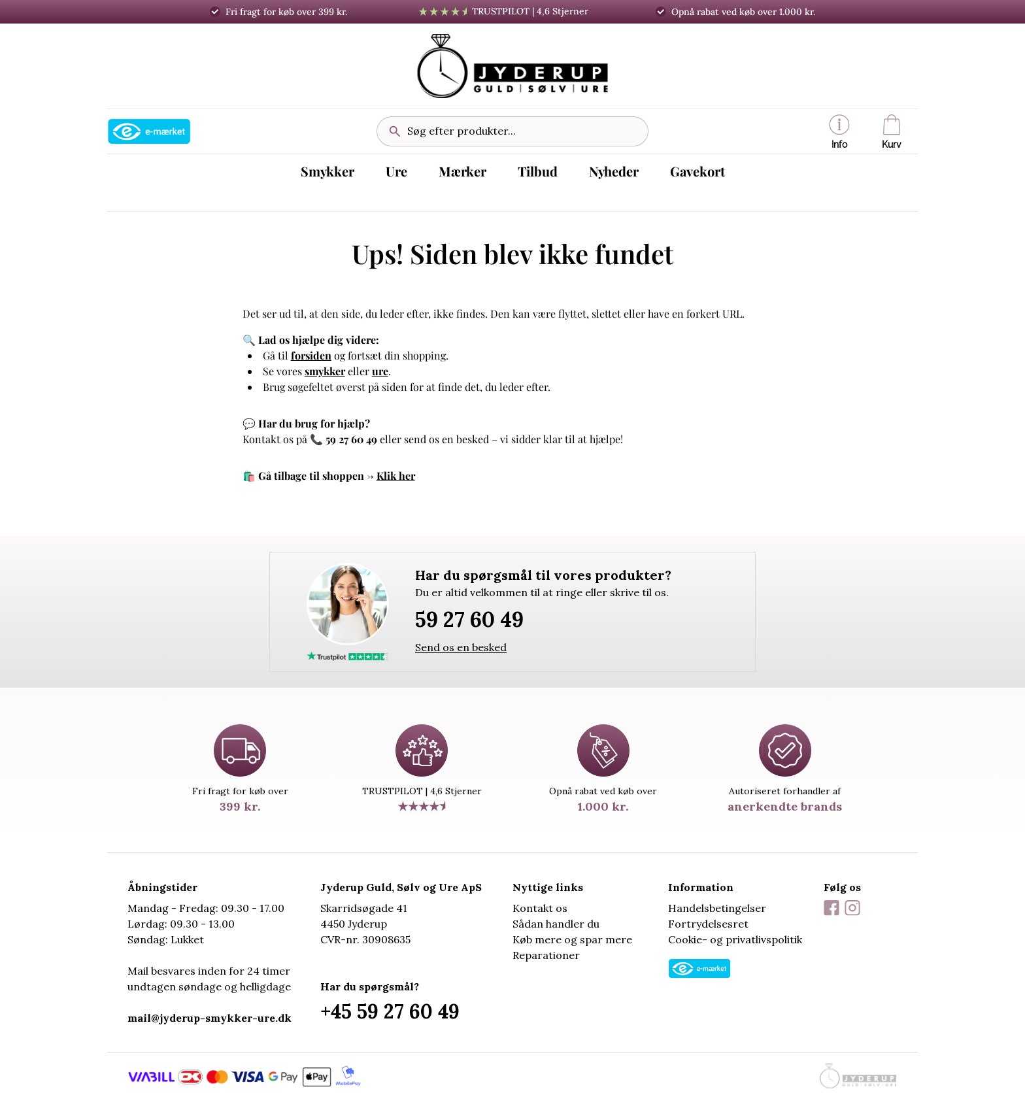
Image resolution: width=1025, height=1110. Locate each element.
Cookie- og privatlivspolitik (735, 939)
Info (839, 132)
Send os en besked (461, 647)
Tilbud (538, 171)
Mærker (462, 171)
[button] (839, 131)
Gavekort (697, 171)
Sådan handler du (555, 923)
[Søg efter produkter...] (522, 131)
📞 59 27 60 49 (343, 439)
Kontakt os (539, 908)
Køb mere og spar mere (572, 939)
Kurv (891, 132)
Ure (396, 171)
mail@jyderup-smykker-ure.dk (209, 1017)
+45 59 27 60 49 (390, 1011)
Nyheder (614, 171)
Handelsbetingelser (717, 908)
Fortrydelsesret (708, 923)
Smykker (327, 171)
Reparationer (546, 955)
